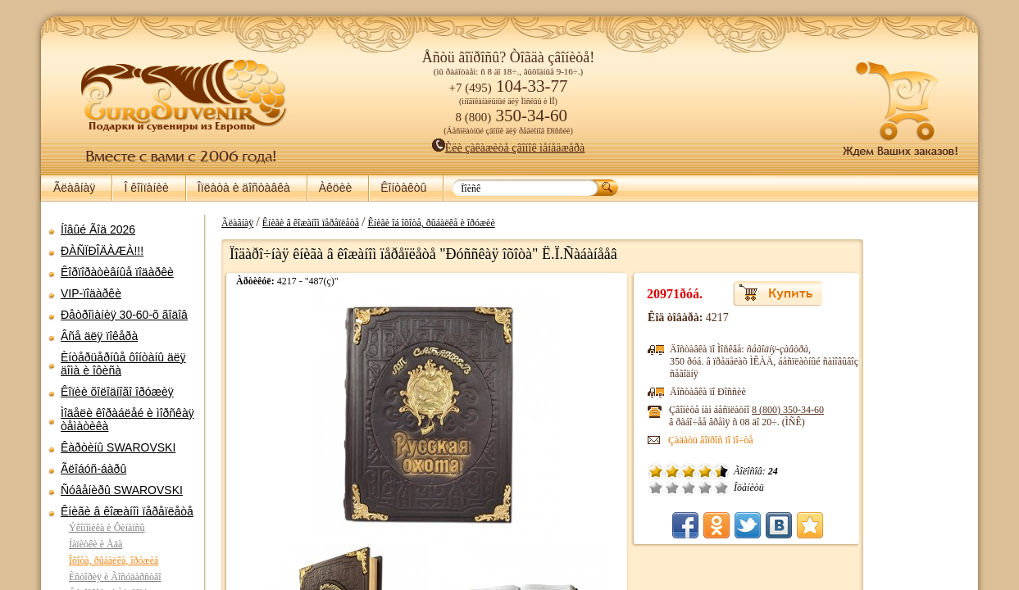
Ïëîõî (590, 487)
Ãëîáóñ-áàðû (93, 468)
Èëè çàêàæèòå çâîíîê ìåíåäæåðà (508, 148)
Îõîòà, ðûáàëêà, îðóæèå (113, 560)
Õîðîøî (623, 487)
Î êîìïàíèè (146, 187)
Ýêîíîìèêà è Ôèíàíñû (107, 527)
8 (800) (706, 409)
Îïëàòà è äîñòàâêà (244, 187)
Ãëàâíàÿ (74, 187)
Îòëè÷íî (639, 487)
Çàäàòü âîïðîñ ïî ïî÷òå (628, 440)
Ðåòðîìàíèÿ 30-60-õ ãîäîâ (124, 314)
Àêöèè (335, 187)
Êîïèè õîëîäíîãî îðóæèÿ (117, 391)
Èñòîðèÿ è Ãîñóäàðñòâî (115, 577)
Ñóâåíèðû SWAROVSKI (122, 490)
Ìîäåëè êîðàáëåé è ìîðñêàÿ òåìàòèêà (127, 419)
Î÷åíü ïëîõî (574, 487)
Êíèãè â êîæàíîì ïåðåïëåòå (127, 511)
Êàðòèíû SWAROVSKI (118, 447)
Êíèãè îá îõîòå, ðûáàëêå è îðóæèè (422, 223)
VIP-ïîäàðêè (91, 293)
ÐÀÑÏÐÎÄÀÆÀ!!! (102, 250)
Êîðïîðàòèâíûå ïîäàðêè (117, 272)
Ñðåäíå (606, 487)
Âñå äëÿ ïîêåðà (99, 336)
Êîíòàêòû (403, 187)
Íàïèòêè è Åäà (95, 544)
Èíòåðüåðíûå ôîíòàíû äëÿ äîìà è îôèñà (123, 364)
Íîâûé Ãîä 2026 (98, 229)
